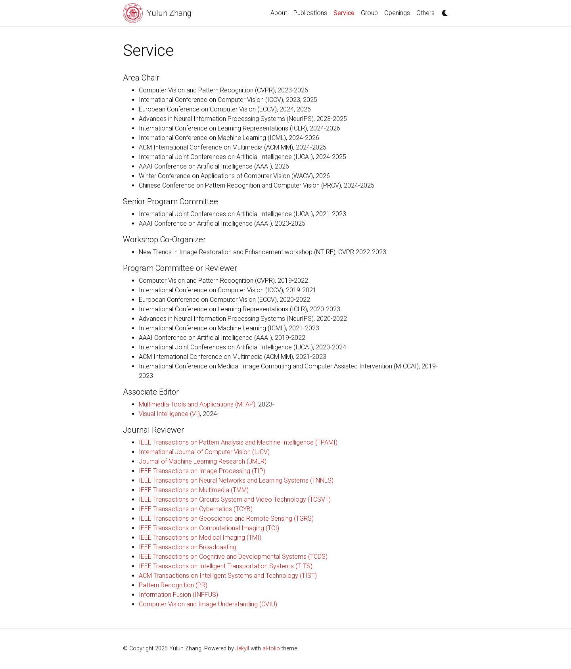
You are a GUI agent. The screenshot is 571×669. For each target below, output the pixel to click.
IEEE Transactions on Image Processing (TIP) (202, 471)
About (278, 13)
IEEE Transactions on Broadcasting (187, 547)
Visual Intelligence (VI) (169, 414)
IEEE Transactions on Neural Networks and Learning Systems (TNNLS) (236, 480)
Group (369, 13)
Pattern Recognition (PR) (173, 585)
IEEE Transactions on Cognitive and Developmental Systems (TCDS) (233, 556)
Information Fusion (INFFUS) (178, 594)
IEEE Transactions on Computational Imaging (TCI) (209, 528)
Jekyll (242, 648)
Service (345, 12)
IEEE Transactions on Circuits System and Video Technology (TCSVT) (235, 499)
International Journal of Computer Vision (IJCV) (204, 452)
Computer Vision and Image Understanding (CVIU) (208, 604)
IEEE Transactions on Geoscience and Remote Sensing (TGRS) (226, 518)
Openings (397, 13)
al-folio (271, 648)
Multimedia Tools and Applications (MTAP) (197, 404)
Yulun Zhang (169, 13)
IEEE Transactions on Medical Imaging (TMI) (200, 537)
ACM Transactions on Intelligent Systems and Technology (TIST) (228, 575)
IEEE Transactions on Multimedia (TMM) (194, 490)
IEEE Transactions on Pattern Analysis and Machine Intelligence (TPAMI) (238, 442)
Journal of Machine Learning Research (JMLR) (202, 461)
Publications (310, 13)
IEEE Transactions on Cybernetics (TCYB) (196, 509)
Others (425, 13)
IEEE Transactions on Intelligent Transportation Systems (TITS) (225, 566)
